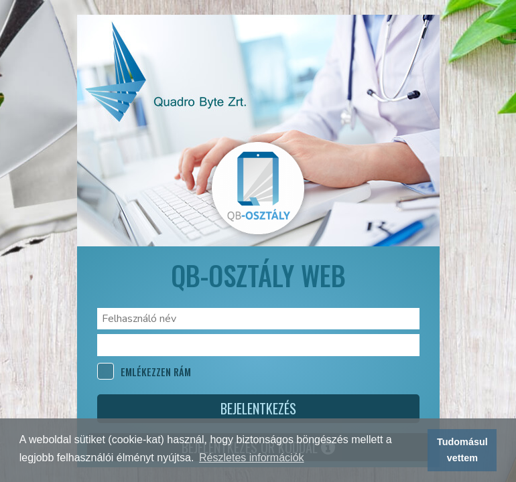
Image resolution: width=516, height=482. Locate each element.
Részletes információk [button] (251, 457)
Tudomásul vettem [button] (462, 449)
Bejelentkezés (258, 408)
